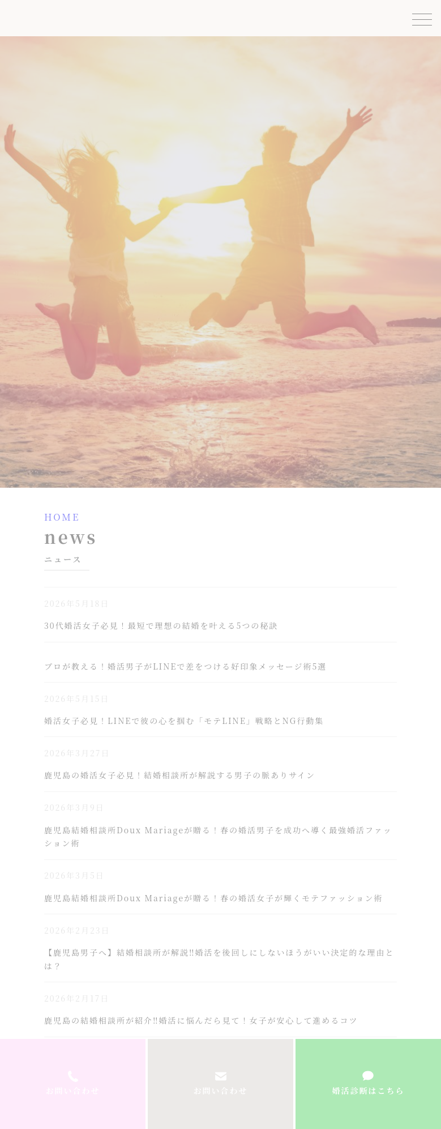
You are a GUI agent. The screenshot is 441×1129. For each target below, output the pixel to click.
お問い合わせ (221, 1090)
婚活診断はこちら (368, 1090)
